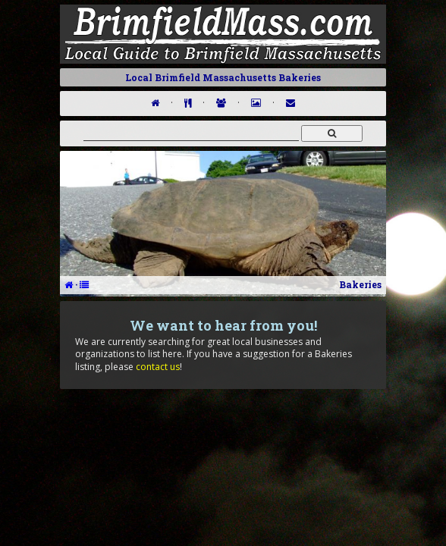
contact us (158, 366)
